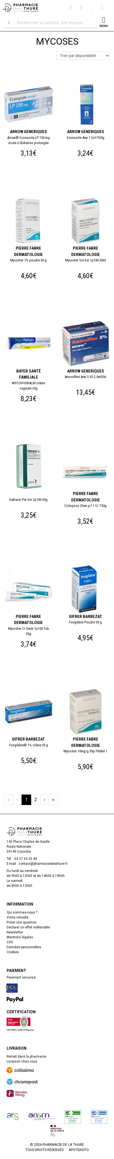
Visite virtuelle (17, 917)
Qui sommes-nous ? (22, 912)
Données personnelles (24, 947)
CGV (10, 942)
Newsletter (15, 932)
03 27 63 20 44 (25, 859)
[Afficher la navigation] (104, 23)
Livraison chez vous (22, 1061)
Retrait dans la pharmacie (26, 1056)
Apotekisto (79, 1150)
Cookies (13, 952)
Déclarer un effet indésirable (28, 927)
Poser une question (21, 922)
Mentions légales (20, 937)
